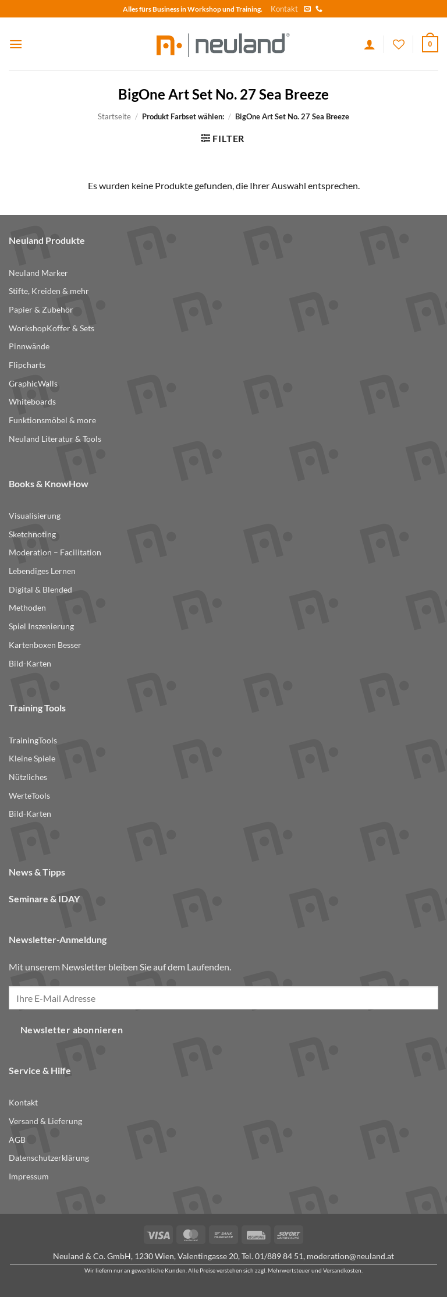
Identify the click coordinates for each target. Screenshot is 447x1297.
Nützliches (28, 777)
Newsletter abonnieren (71, 1030)
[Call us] (318, 9)
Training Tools (37, 707)
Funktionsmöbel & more (52, 420)
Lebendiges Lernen (42, 571)
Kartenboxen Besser (45, 645)
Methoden (27, 607)
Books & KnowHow (48, 483)
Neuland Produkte (47, 240)
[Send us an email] (307, 9)
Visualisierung (35, 515)
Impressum (29, 1176)
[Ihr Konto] (369, 44)
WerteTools (29, 795)
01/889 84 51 (279, 1256)
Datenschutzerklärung (49, 1158)
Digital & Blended (40, 589)
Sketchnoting (32, 534)
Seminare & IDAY (44, 898)
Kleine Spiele (32, 758)
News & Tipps (37, 871)
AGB (17, 1139)
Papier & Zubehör (41, 309)
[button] (16, 44)
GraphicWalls (33, 383)
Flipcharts (27, 365)
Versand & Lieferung (45, 1121)
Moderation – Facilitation (55, 552)
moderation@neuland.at (350, 1256)
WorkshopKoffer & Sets (51, 328)
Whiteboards (32, 401)
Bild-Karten (30, 663)
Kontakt (284, 8)
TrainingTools (33, 740)
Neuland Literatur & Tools (55, 439)
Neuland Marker (38, 273)
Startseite (114, 116)
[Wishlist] (399, 44)
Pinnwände (29, 346)
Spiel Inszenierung (41, 626)
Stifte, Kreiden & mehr (49, 291)
